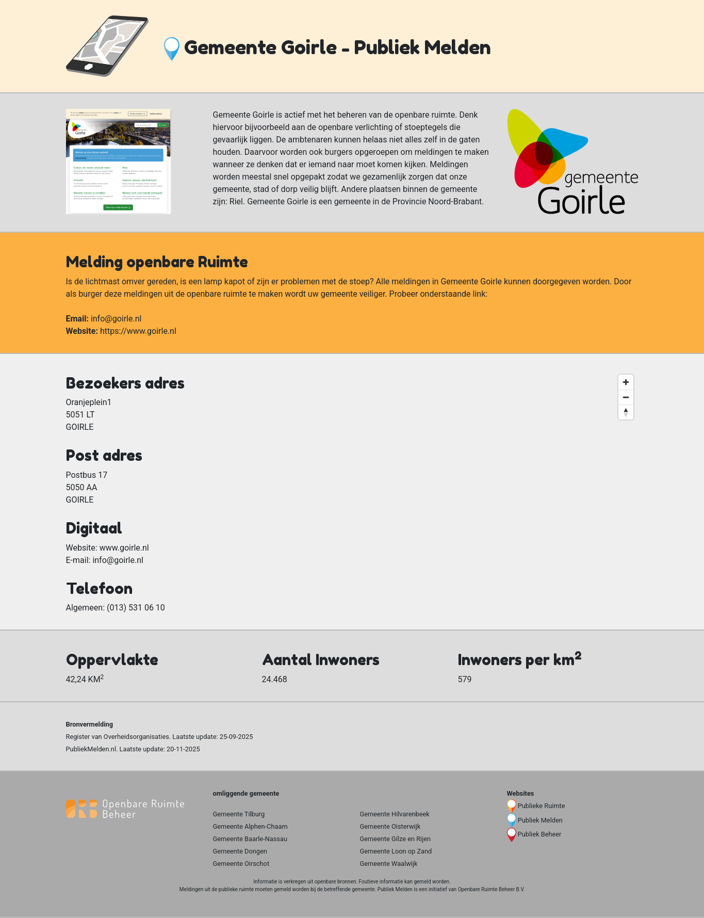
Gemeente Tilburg (239, 814)
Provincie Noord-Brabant (437, 201)
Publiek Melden (540, 820)
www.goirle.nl (124, 548)
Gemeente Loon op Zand (396, 851)
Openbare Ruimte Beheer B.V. (491, 889)
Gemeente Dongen (240, 851)
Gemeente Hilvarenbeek (395, 814)
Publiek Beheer (540, 834)
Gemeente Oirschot (241, 863)
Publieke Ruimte (541, 806)
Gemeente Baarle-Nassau (250, 839)
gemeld (422, 881)
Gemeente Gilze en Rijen (395, 839)
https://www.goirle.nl (138, 331)
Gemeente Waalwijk (389, 863)
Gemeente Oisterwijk (390, 826)
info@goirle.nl (116, 319)
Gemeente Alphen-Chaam (250, 826)
